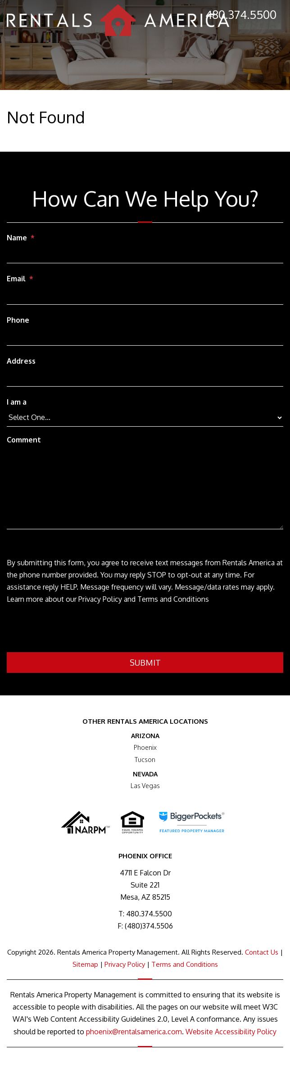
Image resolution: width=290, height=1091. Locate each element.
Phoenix (145, 747)
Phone (18, 320)
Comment (24, 439)
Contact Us (261, 952)
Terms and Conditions (184, 964)
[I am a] (145, 418)
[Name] (145, 254)
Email (16, 278)
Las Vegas (145, 785)
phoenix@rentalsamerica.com (134, 1031)
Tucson (145, 759)
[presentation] (75, 630)
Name (17, 237)
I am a (17, 401)
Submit (145, 662)
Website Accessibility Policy (231, 1031)
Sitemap (85, 964)
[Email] (145, 296)
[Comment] (145, 488)
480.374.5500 (240, 14)
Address (21, 360)
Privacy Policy (124, 964)
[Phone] (145, 337)
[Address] (145, 378)
